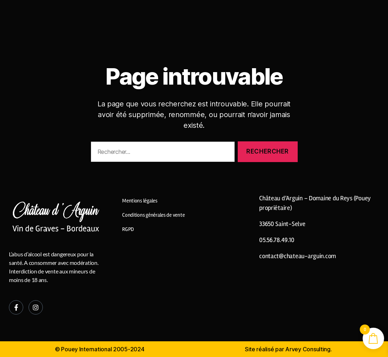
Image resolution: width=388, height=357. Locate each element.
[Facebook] (16, 307)
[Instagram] (36, 307)
